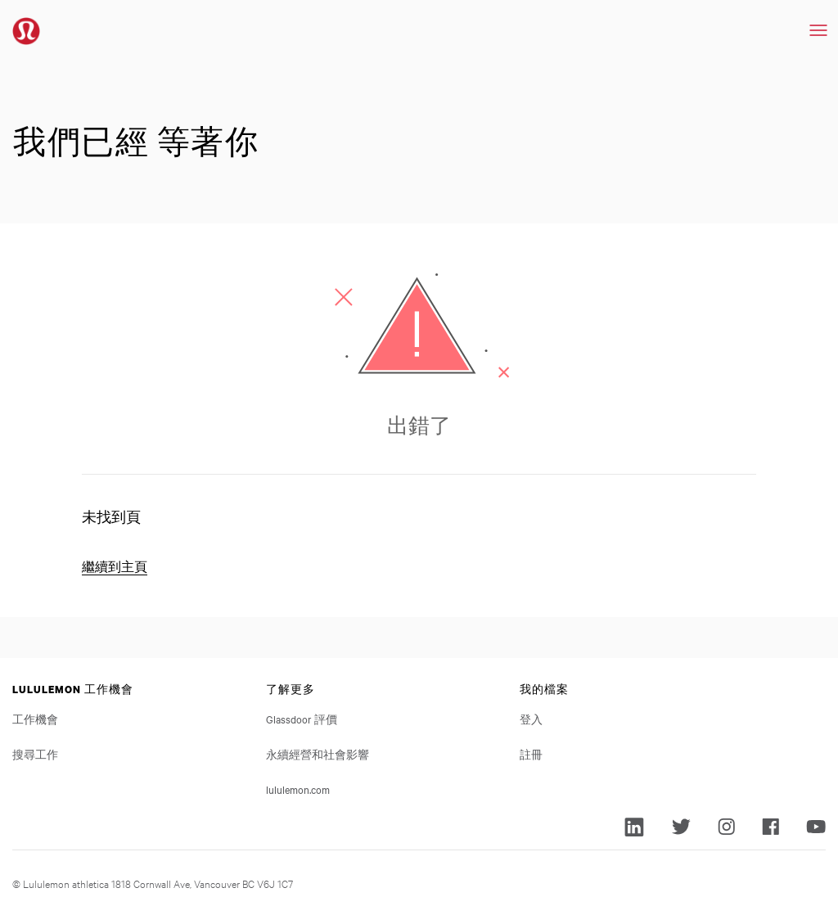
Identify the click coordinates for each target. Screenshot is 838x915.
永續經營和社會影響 (317, 753)
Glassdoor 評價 (301, 718)
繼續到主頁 (114, 567)
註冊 (531, 753)
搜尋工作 (35, 753)
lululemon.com (298, 789)
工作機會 (35, 718)
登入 (531, 718)
